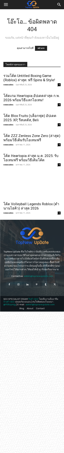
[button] (5, 4)
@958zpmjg (9, 389)
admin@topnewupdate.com (38, 361)
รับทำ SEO (33, 384)
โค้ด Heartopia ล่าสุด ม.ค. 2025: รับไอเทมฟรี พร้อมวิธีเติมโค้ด (30, 243)
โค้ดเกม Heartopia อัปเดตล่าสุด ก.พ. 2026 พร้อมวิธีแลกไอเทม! (31, 98)
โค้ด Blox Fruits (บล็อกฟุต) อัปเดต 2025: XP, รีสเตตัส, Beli (29, 146)
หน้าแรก (41, 48)
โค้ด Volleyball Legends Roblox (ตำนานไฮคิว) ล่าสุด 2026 (31, 291)
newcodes (8, 84)
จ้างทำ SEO (9, 386)
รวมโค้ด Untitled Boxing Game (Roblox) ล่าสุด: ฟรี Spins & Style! (29, 78)
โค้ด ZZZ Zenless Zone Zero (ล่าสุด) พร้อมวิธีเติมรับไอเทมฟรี (31, 194)
